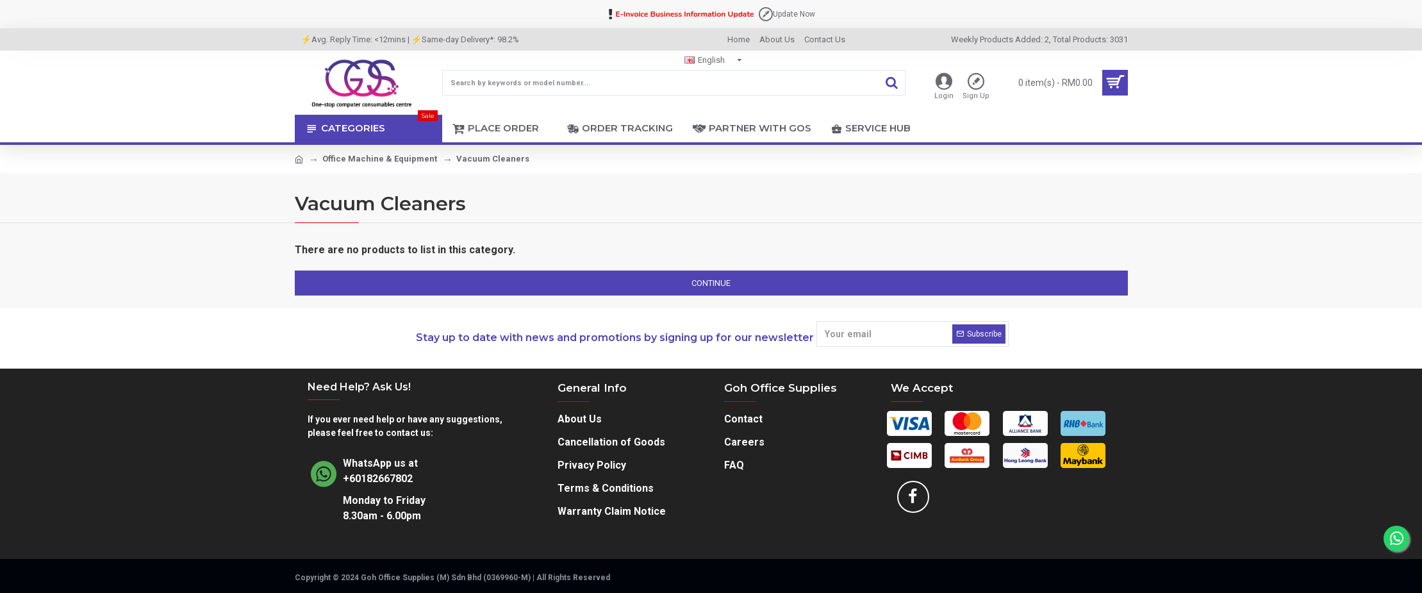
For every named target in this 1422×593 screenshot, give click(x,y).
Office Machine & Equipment (379, 158)
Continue (711, 283)
